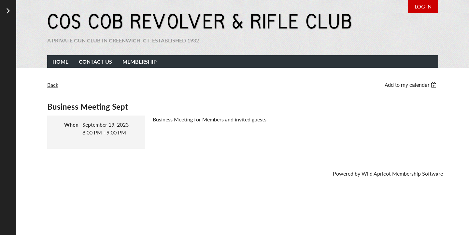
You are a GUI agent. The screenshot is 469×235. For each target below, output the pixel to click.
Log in (423, 6)
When (71, 124)
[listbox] (411, 85)
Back (52, 85)
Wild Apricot (376, 173)
